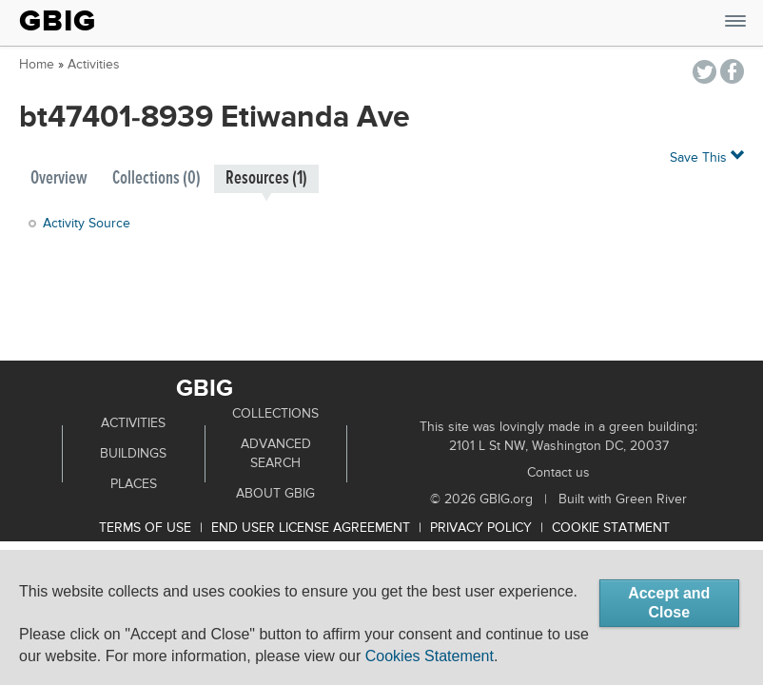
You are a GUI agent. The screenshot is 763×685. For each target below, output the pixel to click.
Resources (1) (266, 178)
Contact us (558, 473)
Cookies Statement (429, 656)
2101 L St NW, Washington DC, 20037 (559, 446)
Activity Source (86, 223)
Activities (94, 64)
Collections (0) (156, 178)
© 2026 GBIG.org (481, 499)
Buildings (133, 453)
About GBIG (275, 493)
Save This (707, 156)
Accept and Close (669, 602)
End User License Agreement (310, 528)
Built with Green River (622, 499)
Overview (59, 178)
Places (133, 484)
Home (36, 64)
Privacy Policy (481, 528)
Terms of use (145, 528)
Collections (275, 414)
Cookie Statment (611, 528)
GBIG (57, 21)
